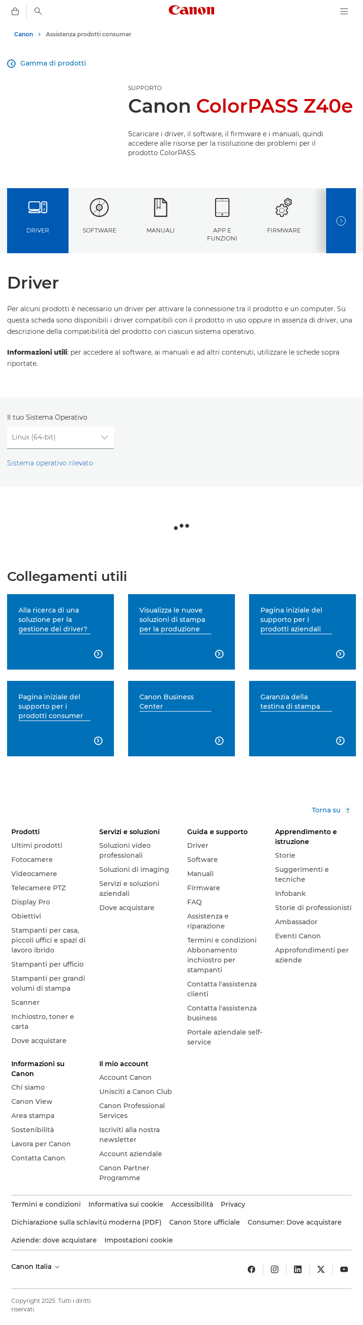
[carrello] (15, 11)
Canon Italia (36, 1266)
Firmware (284, 216)
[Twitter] (321, 1269)
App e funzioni (222, 220)
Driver (37, 216)
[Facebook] (251, 1269)
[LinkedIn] (298, 1269)
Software (99, 216)
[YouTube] (344, 1269)
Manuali (161, 216)
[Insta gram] (274, 1269)
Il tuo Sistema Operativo (47, 417)
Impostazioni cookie (138, 1240)
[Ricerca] (38, 11)
